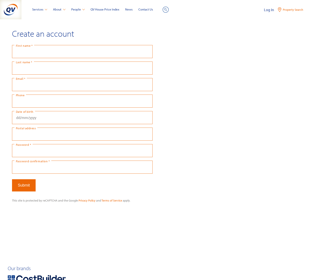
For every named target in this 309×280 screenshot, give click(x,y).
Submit (24, 185)
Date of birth (24, 111)
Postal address (26, 128)
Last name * (24, 62)
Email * (21, 78)
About (59, 9)
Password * (23, 144)
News (129, 9)
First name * (24, 45)
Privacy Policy (87, 200)
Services (39, 9)
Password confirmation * (33, 161)
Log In (269, 9)
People (78, 9)
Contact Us (145, 9)
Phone (20, 95)
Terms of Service (111, 200)
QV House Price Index (105, 9)
